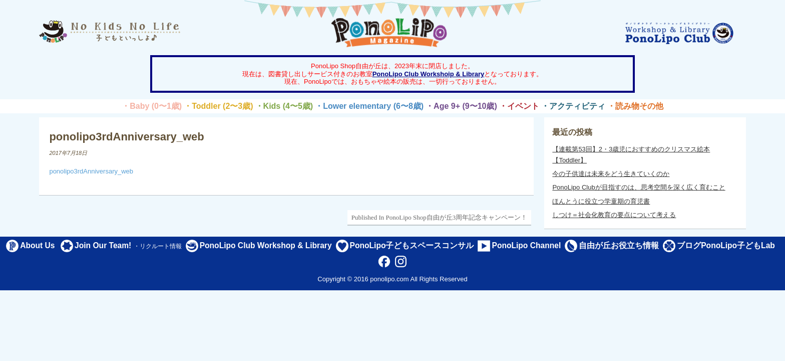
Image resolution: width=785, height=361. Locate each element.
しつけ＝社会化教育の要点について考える (614, 215)
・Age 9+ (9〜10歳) (461, 106)
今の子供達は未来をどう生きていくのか (610, 173)
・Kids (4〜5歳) (284, 106)
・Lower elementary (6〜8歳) (369, 106)
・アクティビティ (573, 106)
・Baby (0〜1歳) (152, 106)
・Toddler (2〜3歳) (218, 106)
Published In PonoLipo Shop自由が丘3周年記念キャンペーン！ (439, 217)
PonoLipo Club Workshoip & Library (428, 74)
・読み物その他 (635, 106)
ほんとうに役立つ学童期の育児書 (601, 201)
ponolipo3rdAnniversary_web (91, 171)
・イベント (519, 106)
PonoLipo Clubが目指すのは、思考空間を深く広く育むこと (638, 187)
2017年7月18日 (68, 153)
